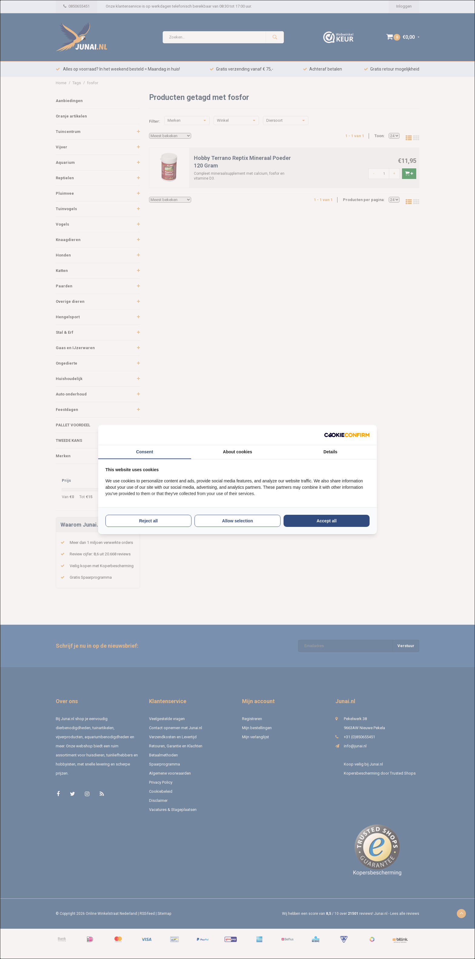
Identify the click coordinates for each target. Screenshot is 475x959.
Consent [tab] (144, 451)
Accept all (327, 520)
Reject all (148, 520)
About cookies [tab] (237, 451)
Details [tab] (330, 451)
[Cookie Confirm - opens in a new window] (347, 435)
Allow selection (237, 520)
